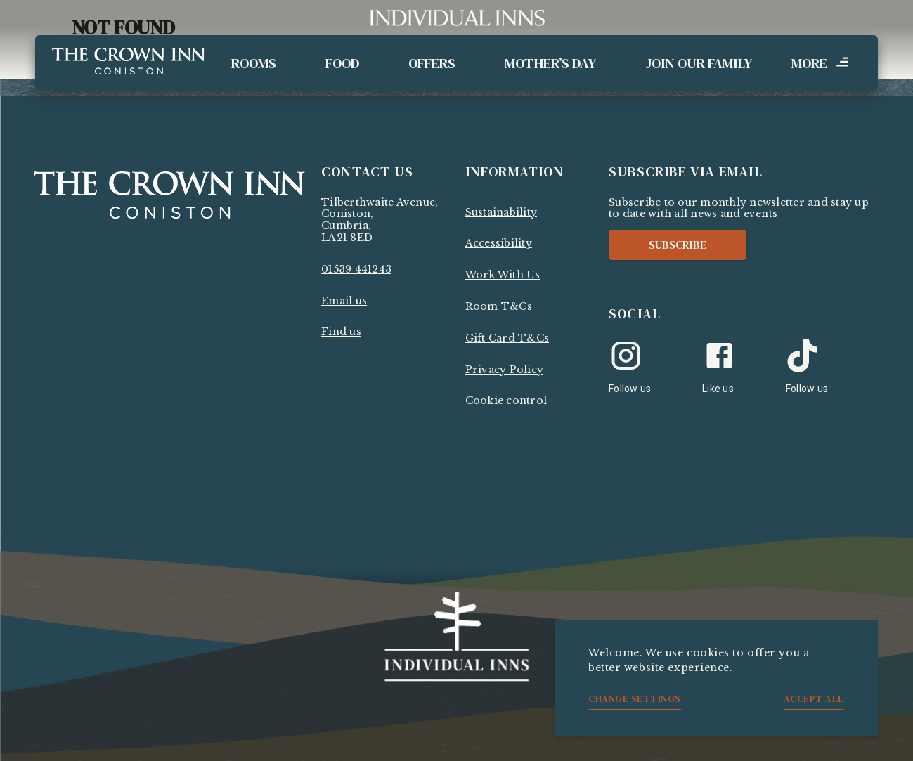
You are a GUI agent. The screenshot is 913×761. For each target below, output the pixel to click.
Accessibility (498, 243)
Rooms (253, 63)
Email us (344, 300)
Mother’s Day (550, 63)
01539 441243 (356, 269)
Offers (431, 63)
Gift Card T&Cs (507, 338)
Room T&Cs (498, 306)
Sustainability (501, 212)
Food (342, 63)
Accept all (814, 698)
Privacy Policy (504, 369)
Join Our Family (698, 63)
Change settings (634, 698)
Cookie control (506, 400)
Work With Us (502, 274)
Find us (341, 331)
